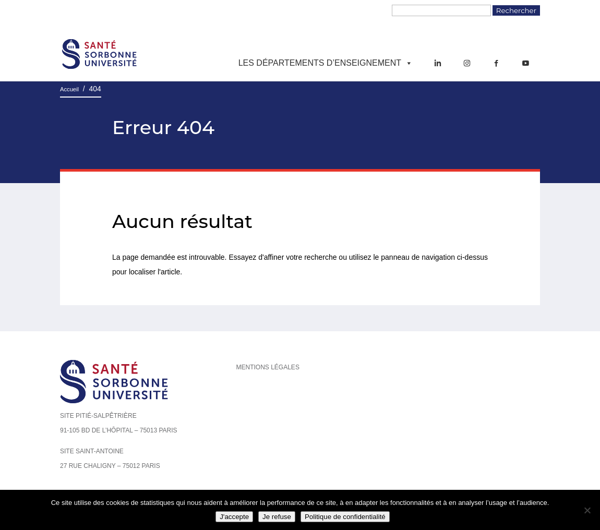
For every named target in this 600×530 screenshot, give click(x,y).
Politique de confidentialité (345, 517)
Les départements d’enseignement (325, 63)
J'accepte (234, 517)
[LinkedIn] (437, 63)
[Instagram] (467, 63)
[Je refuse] (587, 510)
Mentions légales (267, 367)
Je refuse (276, 517)
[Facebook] (496, 63)
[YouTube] (525, 63)
